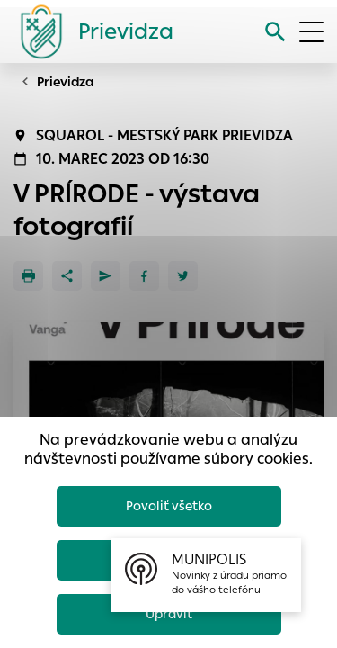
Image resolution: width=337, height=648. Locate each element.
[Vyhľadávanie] (275, 32)
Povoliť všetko (169, 506)
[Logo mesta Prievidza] (89, 31)
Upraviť (169, 614)
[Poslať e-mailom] (105, 276)
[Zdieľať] (67, 276)
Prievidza (65, 82)
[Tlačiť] (28, 276)
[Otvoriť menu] (311, 32)
